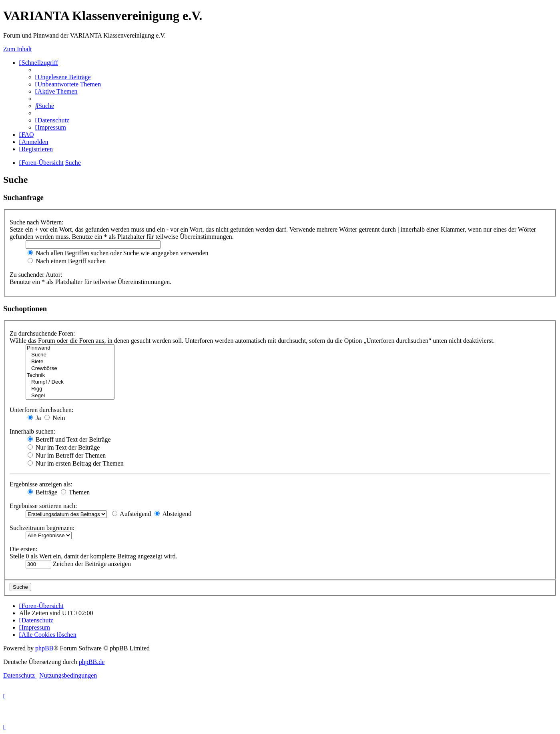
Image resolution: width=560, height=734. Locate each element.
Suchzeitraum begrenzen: (42, 527)
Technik (70, 375)
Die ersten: (24, 549)
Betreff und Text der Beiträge (69, 439)
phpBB (44, 648)
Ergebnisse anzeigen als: (41, 484)
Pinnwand (70, 348)
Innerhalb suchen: (32, 431)
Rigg (70, 389)
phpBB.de (91, 661)
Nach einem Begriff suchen (67, 261)
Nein (54, 417)
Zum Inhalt (17, 49)
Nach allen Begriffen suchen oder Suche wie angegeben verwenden (118, 253)
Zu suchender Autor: (36, 274)
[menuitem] (63, 77)
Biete (70, 361)
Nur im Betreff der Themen (67, 455)
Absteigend (173, 513)
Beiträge (42, 492)
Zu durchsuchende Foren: (42, 333)
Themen (75, 492)
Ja (34, 417)
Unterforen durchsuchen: (42, 409)
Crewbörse (70, 368)
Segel (70, 395)
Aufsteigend (131, 513)
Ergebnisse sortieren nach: (43, 505)
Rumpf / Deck (70, 382)
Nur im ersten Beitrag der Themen (76, 463)
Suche (70, 355)
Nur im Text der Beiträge (64, 447)
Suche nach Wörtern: (37, 222)
